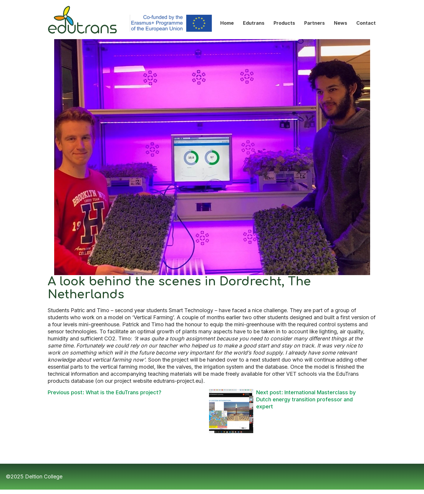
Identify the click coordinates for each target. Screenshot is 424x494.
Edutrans (59, 3)
